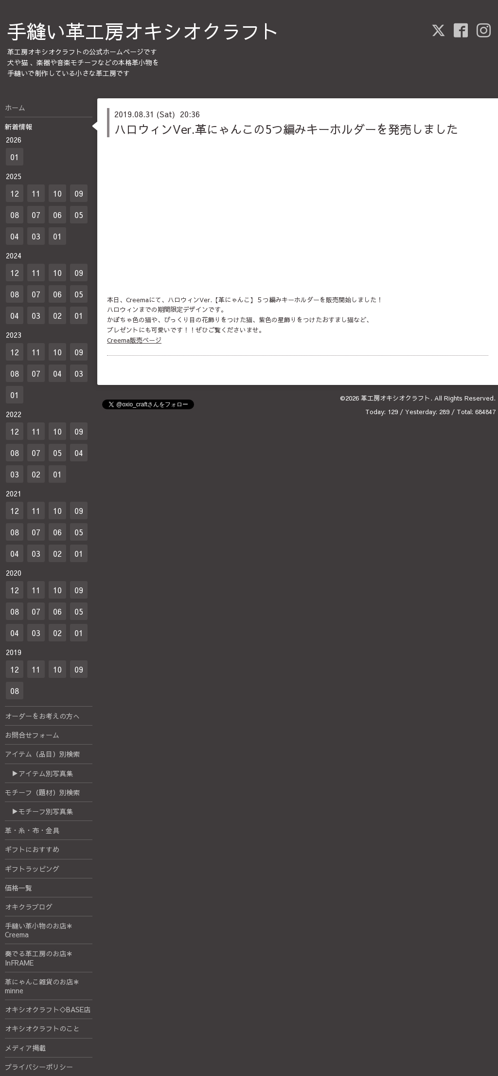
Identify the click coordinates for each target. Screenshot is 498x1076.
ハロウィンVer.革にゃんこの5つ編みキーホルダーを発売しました (286, 129)
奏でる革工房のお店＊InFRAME (39, 957)
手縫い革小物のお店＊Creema (39, 930)
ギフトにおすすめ (32, 849)
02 (57, 315)
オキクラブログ (29, 907)
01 (14, 156)
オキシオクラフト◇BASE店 (47, 1009)
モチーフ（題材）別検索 (42, 792)
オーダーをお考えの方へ (42, 716)
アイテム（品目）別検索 (42, 754)
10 (57, 193)
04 (14, 236)
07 (36, 214)
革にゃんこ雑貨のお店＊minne (42, 986)
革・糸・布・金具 (32, 830)
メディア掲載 (25, 1048)
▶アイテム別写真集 (39, 773)
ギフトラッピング (32, 869)
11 (36, 193)
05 (78, 214)
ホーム (15, 107)
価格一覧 (18, 888)
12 (14, 193)
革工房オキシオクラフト (395, 398)
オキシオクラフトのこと (42, 1028)
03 (36, 236)
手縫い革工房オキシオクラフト (143, 31)
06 (57, 214)
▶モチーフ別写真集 (39, 811)
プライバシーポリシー (39, 1067)
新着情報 (18, 126)
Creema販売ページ (134, 340)
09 (78, 193)
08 (14, 214)
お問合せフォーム (32, 735)
